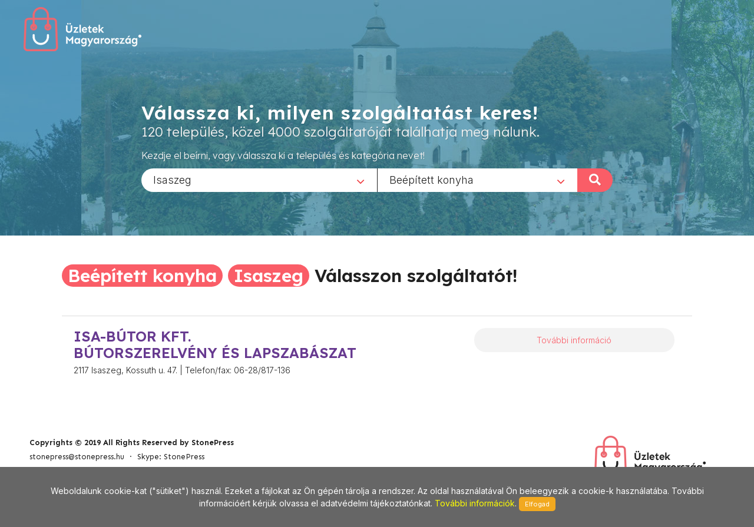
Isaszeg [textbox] (172, 179)
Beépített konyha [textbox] (431, 179)
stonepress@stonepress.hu (76, 456)
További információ (574, 340)
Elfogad (537, 504)
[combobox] (259, 179)
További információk (475, 503)
